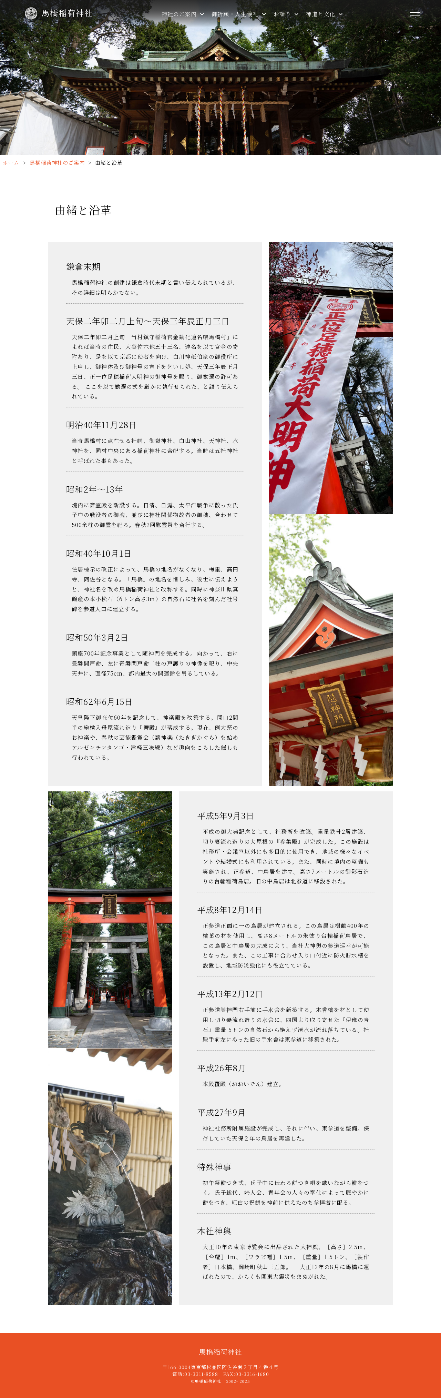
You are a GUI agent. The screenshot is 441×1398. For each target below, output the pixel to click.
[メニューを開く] (415, 14)
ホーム (11, 162)
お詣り (286, 14)
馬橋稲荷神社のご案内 (57, 162)
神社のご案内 (183, 14)
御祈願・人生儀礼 (239, 14)
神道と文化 (324, 14)
